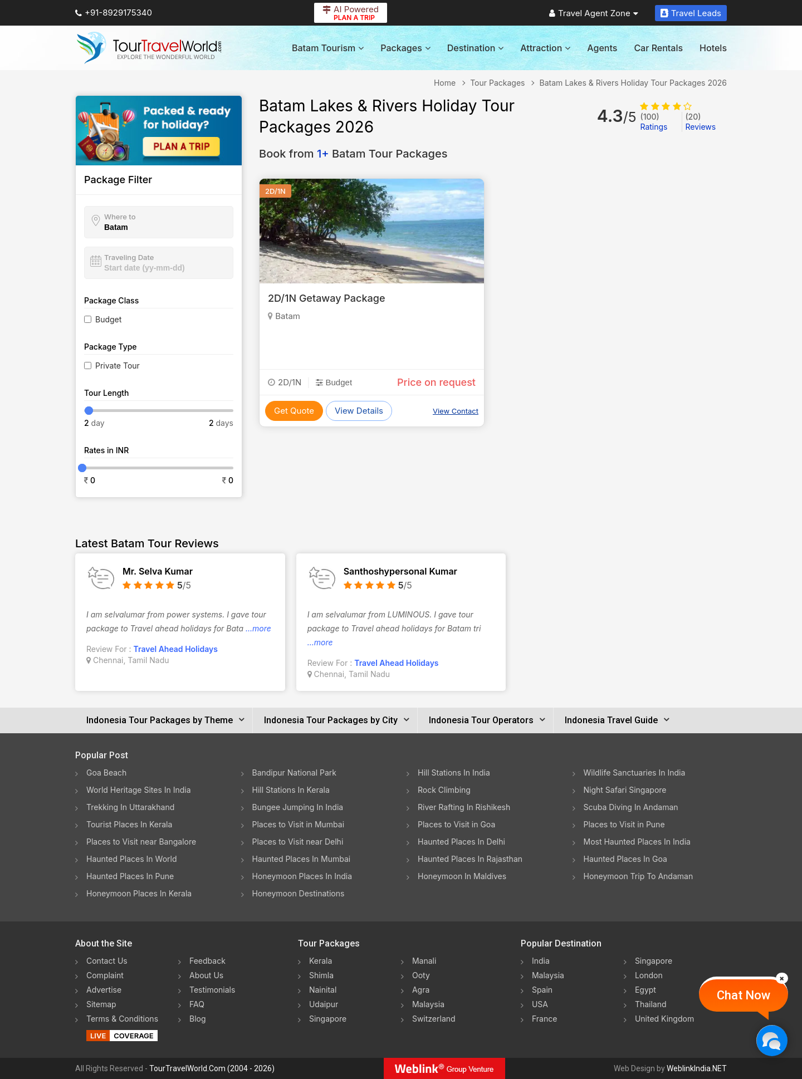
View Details (359, 410)
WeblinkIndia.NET (697, 1068)
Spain (542, 989)
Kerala (320, 960)
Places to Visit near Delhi (298, 841)
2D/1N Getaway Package (326, 298)
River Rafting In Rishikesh (464, 807)
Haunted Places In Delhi (461, 841)
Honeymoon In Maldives (462, 876)
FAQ (196, 1004)
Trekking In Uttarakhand (130, 807)
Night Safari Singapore (625, 789)
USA (540, 1004)
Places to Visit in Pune (624, 824)
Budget (108, 319)
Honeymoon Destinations (298, 893)
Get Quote (294, 410)
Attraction (545, 47)
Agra (420, 989)
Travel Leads (691, 13)
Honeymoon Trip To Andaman (638, 876)
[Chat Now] (772, 1040)
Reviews (700, 121)
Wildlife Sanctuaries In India (635, 772)
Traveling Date (129, 257)
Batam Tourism (328, 47)
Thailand (651, 1004)
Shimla (321, 975)
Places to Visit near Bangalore (141, 841)
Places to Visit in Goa (456, 824)
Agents (602, 47)
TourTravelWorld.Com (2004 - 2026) (212, 1068)
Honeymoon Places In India (302, 876)
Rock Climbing (444, 789)
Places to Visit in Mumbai (298, 824)
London (649, 975)
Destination (475, 47)
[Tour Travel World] (149, 48)
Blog (197, 1018)
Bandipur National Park (294, 772)
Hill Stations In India (454, 772)
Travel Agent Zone (593, 13)
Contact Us (107, 960)
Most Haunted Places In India (637, 841)
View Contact (455, 410)
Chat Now (743, 995)
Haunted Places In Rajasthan (470, 859)
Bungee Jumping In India (298, 807)
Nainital (322, 989)
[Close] (782, 978)
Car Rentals (658, 47)
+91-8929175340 (113, 12)
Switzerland (434, 1018)
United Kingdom (664, 1018)
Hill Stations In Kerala (291, 789)
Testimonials (212, 989)
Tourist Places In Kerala (129, 824)
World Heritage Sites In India (138, 789)
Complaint (105, 975)
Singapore (327, 1018)
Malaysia (428, 1004)
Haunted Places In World (131, 859)
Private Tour (117, 365)
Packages (405, 47)
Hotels (713, 47)
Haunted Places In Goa (625, 859)
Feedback (207, 960)
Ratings (653, 121)
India (541, 960)
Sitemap (101, 1004)
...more (258, 628)
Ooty (421, 975)
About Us (206, 975)
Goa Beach (106, 772)
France (544, 1018)
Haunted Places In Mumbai (301, 859)
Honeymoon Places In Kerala (139, 893)
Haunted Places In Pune (130, 876)
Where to (120, 216)
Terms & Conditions (122, 1018)
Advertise (103, 989)
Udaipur (323, 1004)
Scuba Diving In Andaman (631, 807)
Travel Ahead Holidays (176, 649)
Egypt (645, 989)
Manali (424, 960)
